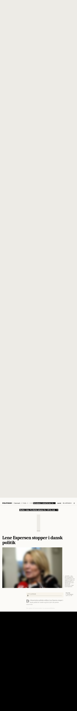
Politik (24, 503)
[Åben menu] (74, 503)
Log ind (59, 503)
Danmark (17, 503)
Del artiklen (67, 503)
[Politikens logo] (7, 503)
